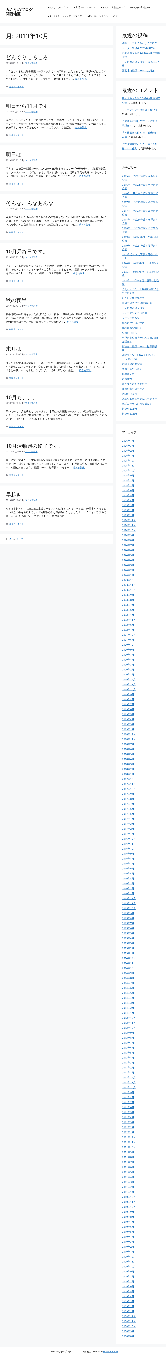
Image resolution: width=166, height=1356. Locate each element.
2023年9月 (128, 595)
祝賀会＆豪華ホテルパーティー (139, 398)
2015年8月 (128, 918)
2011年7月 (128, 1162)
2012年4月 (128, 1117)
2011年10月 (128, 1147)
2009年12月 (128, 1256)
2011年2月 (128, 1187)
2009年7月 (128, 1281)
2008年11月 (128, 1321)
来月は (13, 348)
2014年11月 (128, 963)
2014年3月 (128, 1003)
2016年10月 (128, 848)
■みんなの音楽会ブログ (112, 7)
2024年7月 (128, 545)
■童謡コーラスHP (86, 7)
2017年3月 (128, 823)
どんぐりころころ (27, 57)
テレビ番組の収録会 (133, 307)
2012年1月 (128, 1132)
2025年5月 (128, 495)
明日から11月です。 (29, 105)
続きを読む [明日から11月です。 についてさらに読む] (81, 127)
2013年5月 (128, 1052)
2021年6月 (128, 639)
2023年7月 (128, 605)
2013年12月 (128, 1017)
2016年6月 (128, 868)
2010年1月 (128, 1251)
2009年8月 (128, 1276)
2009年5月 (128, 1291)
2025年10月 (128, 470)
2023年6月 (128, 609)
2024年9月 (128, 535)
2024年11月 (128, 525)
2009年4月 (128, 1296)
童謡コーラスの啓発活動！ (137, 403)
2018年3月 (128, 764)
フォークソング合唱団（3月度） (140, 109)
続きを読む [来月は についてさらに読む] (85, 370)
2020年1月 (128, 674)
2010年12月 (128, 1197)
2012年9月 (128, 1092)
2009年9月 (128, 1271)
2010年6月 (128, 1226)
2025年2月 (128, 510)
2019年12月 (128, 679)
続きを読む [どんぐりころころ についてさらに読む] (81, 78)
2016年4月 (128, 878)
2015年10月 (128, 908)
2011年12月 (128, 1137)
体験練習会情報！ (132, 327)
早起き (13, 494)
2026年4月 (128, 440)
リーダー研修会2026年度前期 (138, 48)
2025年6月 (128, 490)
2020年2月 (128, 669)
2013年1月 (128, 1072)
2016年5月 (128, 873)
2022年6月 (128, 624)
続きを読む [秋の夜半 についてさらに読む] (73, 321)
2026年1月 (128, 455)
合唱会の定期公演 (132, 364)
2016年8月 (128, 858)
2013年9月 (128, 1032)
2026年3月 (128, 445)
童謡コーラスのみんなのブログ (139, 43)
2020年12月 (128, 644)
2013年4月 (128, 1057)
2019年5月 (128, 714)
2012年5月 (128, 1112)
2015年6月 (128, 928)
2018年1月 (128, 774)
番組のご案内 (129, 393)
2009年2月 (128, 1306)
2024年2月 (128, 570)
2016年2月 (128, 888)
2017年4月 (128, 818)
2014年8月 (128, 978)
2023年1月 (128, 614)
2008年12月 (128, 1316)
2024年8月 (128, 540)
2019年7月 (128, 704)
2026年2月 (128, 450)
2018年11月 (128, 739)
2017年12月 (128, 779)
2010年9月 (128, 1211)
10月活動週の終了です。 (34, 445)
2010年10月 (128, 1207)
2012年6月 (128, 1107)
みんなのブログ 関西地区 (28, 11)
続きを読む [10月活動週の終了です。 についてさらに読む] (79, 467)
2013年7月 (128, 1042)
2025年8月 (128, 480)
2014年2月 (128, 1008)
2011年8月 (128, 1157)
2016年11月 (128, 843)
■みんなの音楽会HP (140, 7)
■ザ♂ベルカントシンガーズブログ (65, 16)
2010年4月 (128, 1236)
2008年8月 (128, 1336)
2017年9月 (128, 794)
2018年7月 (128, 744)
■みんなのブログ (59, 7)
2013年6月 (128, 1047)
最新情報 (127, 378)
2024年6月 (128, 550)
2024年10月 (128, 530)
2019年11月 (128, 684)
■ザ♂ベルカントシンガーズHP (103, 16)
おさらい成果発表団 (133, 298)
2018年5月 (128, 754)
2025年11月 (128, 465)
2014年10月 (128, 968)
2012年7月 (128, 1102)
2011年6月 (128, 1167)
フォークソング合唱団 (134, 312)
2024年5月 (128, 555)
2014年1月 (128, 1012)
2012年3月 (128, 1122)
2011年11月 (128, 1142)
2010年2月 (128, 1246)
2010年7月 (128, 1221)
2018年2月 (128, 769)
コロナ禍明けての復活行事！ (138, 303)
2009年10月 (128, 1266)
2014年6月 (128, 988)
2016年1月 (128, 893)
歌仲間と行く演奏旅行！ (135, 383)
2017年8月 (128, 799)
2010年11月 (128, 1202)
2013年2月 (128, 1067)
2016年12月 (128, 838)
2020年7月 (128, 654)
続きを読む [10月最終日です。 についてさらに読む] (79, 273)
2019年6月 (128, 709)
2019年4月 (128, 719)
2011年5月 (128, 1172)
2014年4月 (128, 998)
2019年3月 (128, 724)
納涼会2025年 (130, 413)
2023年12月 (128, 580)
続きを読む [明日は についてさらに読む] (85, 176)
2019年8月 (128, 699)
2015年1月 (128, 953)
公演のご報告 (129, 332)
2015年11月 (128, 903)
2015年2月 (128, 948)
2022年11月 (128, 619)
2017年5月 (128, 813)
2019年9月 (128, 694)
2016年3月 (128, 883)
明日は (13, 154)
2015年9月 (128, 913)
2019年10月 (128, 689)
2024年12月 (128, 520)
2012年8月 (128, 1097)
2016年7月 (128, 863)
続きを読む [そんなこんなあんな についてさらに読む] (85, 224)
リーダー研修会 (130, 317)
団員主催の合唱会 (132, 368)
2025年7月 (128, 485)
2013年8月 (128, 1037)
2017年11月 (128, 784)
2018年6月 (128, 749)
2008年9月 (128, 1331)
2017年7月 (128, 804)
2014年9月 (128, 973)
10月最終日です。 (27, 251)
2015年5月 (128, 933)
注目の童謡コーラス (133, 388)
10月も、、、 (22, 397)
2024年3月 (128, 565)
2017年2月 (128, 828)
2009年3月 (128, 1301)
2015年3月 (128, 943)
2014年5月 (128, 993)
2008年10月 (128, 1326)
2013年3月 (128, 1062)
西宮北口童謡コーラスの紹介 (138, 70)
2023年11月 (128, 585)
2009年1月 (128, 1311)
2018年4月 (128, 759)
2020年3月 (128, 664)
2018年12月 (128, 734)
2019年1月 (128, 729)
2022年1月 (128, 629)
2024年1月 (128, 575)
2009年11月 (128, 1261)
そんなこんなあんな (29, 202)
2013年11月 (128, 1022)
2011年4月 (128, 1177)
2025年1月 (128, 515)
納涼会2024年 (130, 408)
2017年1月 (128, 833)
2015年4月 (128, 938)
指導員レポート (16, 86)
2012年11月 (128, 1082)
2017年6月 (128, 808)
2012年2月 (128, 1127)
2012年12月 (128, 1077)
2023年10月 (128, 590)
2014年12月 (128, 958)
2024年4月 (128, 560)
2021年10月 (128, 634)
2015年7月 (128, 923)
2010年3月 (128, 1241)
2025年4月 (128, 500)
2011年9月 (128, 1152)
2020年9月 (128, 649)
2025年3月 (128, 505)
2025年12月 (128, 460)
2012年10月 (128, 1087)
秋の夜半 (16, 300)
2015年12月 (128, 898)
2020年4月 (128, 659)
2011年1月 (128, 1192)
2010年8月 (128, 1216)
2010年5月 (128, 1231)
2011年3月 (128, 1182)
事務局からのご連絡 (133, 322)
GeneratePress (110, 1351)
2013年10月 (128, 1027)
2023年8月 (128, 600)
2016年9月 (128, 853)
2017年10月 (128, 789)
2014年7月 (128, 983)
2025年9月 (128, 475)
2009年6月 (128, 1286)
